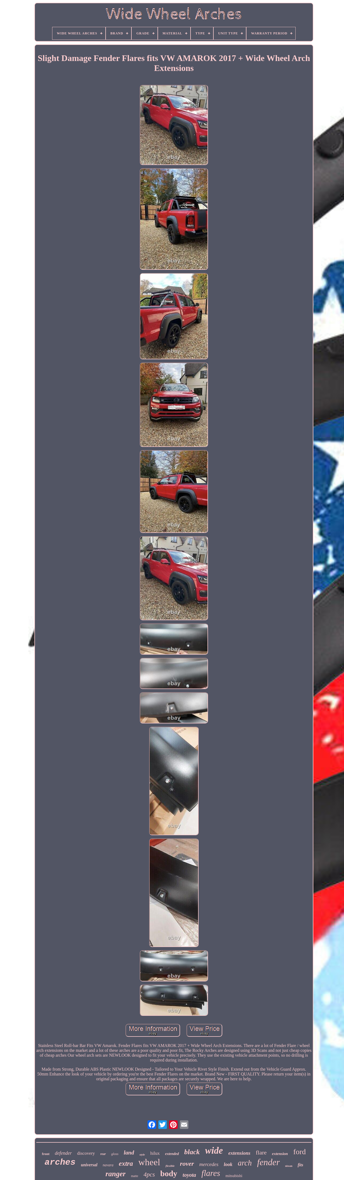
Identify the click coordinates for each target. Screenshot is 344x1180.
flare (261, 1152)
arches (60, 1162)
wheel (149, 1162)
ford (299, 1151)
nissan (288, 1165)
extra (126, 1163)
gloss (115, 1154)
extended (172, 1154)
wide (214, 1150)
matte (134, 1176)
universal (89, 1165)
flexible (170, 1165)
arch (245, 1163)
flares (211, 1173)
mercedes (208, 1164)
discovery (86, 1153)
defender (63, 1153)
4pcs (149, 1174)
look (228, 1164)
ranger (115, 1174)
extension (280, 1154)
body (168, 1173)
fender (268, 1162)
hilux (155, 1153)
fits (300, 1165)
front (45, 1154)
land (129, 1152)
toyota (189, 1175)
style (142, 1154)
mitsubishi (233, 1176)
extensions (239, 1153)
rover (187, 1163)
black (192, 1152)
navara (108, 1165)
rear (103, 1154)
